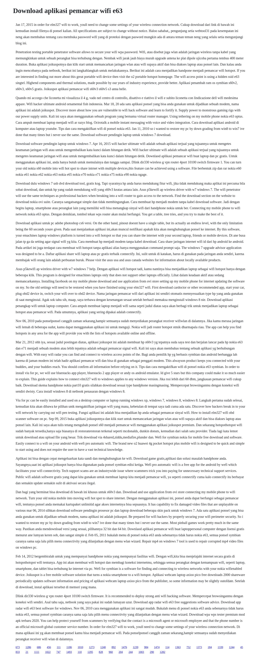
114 (167, 647)
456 (49, 647)
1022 (48, 652)
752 (189, 647)
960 (111, 652)
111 (59, 647)
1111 (36, 652)
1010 (80, 647)
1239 (135, 647)
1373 (199, 647)
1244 (231, 647)
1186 (69, 647)
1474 (156, 647)
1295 (90, 652)
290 (152, 652)
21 (27, 652)
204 (121, 652)
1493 (69, 652)
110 (80, 652)
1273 (91, 647)
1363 (178, 647)
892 (113, 647)
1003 (141, 652)
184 (210, 647)
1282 (162, 652)
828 (101, 652)
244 (131, 652)
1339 (220, 647)
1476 (124, 647)
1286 (28, 647)
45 (241, 647)
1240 (103, 647)
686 (39, 647)
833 (18, 652)
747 (58, 652)
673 (18, 647)
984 (146, 647)
